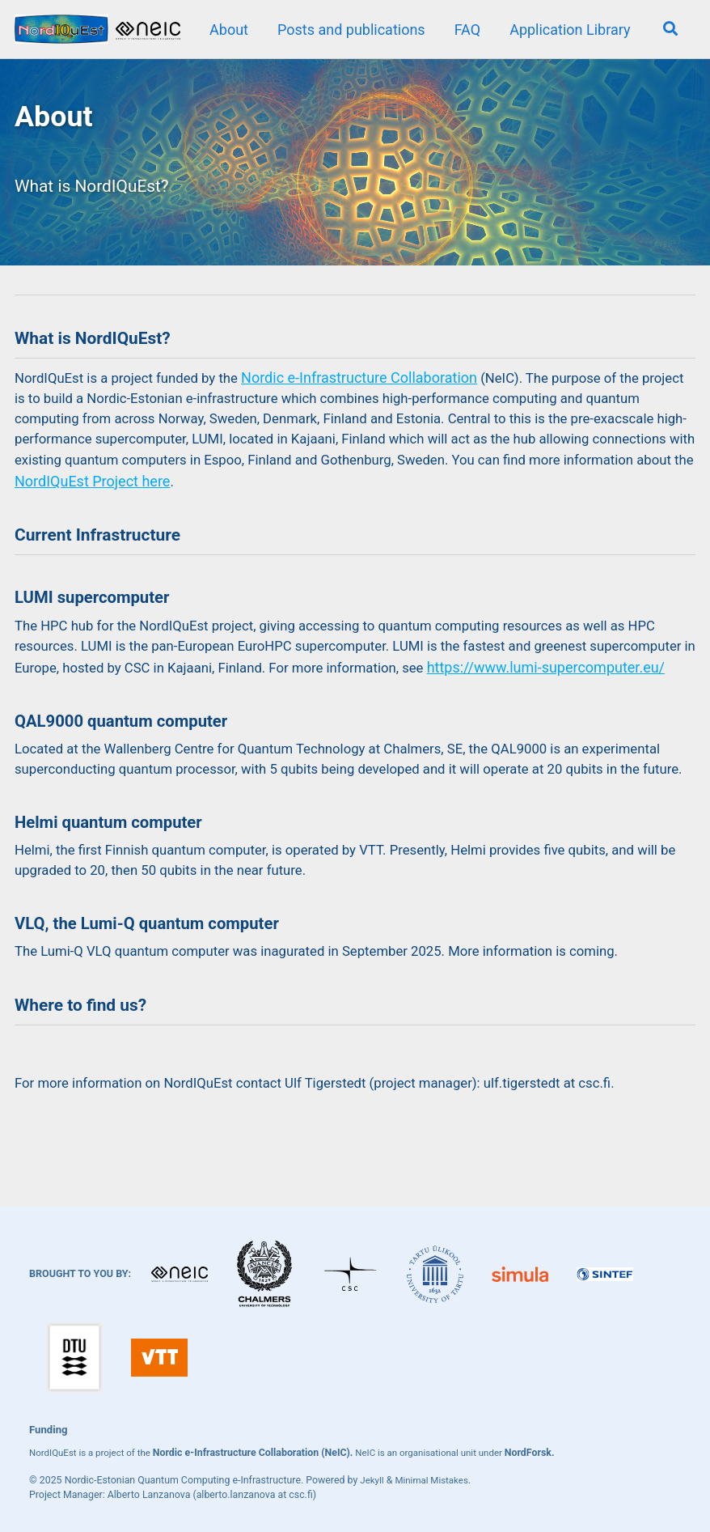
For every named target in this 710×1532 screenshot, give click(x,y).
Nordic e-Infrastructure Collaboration (377, 396)
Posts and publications (349, 29)
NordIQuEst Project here (356, 506)
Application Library (567, 29)
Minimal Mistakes (436, 1480)
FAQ (464, 29)
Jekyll (373, 1480)
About (226, 29)
